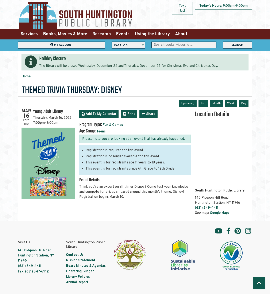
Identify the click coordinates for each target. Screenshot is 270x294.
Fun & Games (113, 125)
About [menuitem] (181, 34)
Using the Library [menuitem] (152, 34)
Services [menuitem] (29, 34)
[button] (223, 6)
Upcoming (187, 103)
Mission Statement (80, 260)
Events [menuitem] (123, 34)
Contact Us (75, 255)
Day (243, 103)
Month (216, 103)
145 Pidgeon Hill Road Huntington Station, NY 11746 (36, 255)
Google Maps (220, 213)
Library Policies (78, 277)
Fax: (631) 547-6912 (33, 272)
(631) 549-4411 (206, 208)
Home (26, 76)
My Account (61, 45)
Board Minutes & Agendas (86, 266)
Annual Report (77, 282)
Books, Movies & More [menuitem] (65, 34)
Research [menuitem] (101, 34)
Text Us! (182, 8)
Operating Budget (80, 271)
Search (237, 45)
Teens (101, 131)
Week (231, 103)
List (203, 103)
